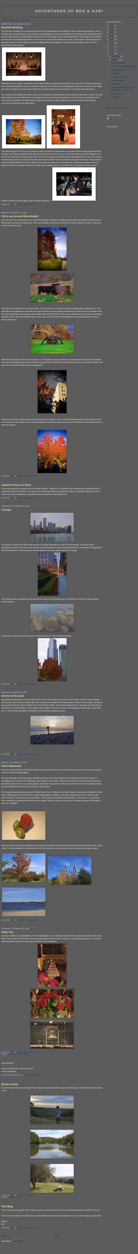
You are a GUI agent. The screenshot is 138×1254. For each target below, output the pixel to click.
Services (9, 20)
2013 (112, 43)
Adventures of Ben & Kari (69, 11)
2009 (112, 53)
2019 (112, 29)
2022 (112, 25)
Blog (28, 20)
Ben (109, 119)
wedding (24, 1054)
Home (3, 20)
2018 (112, 32)
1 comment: (36, 1075)
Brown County (9, 1084)
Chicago (6, 509)
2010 (112, 50)
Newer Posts (6, 1236)
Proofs (23, 20)
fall (19, 1197)
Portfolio (17, 20)
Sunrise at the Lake (12, 696)
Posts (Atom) (17, 1241)
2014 (112, 39)
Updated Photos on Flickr (16, 485)
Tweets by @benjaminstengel (118, 108)
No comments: (30, 204)
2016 (112, 36)
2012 (112, 46)
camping (12, 1197)
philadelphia (14, 1054)
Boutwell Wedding (12, 27)
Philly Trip (7, 932)
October (115, 60)
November (116, 56)
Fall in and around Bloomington (19, 216)
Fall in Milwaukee (11, 766)
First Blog (7, 1206)
